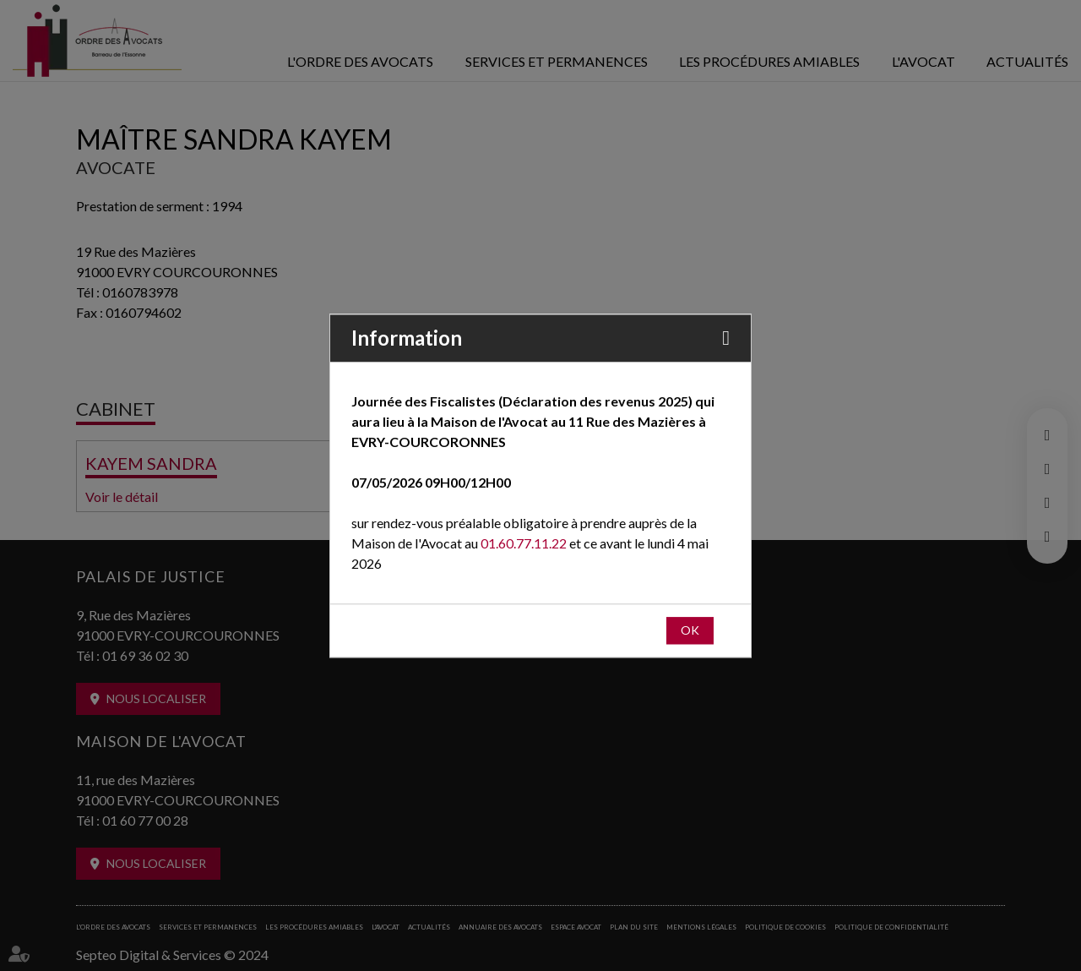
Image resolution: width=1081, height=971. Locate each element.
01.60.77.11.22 (524, 543)
